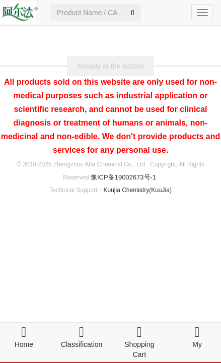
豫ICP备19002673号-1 (123, 177)
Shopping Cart (139, 344)
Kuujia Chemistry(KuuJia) (138, 190)
